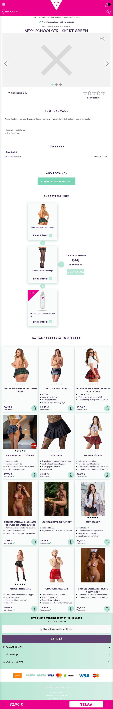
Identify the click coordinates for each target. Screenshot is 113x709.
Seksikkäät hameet (72, 17)
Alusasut (42, 17)
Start (35, 17)
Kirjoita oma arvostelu (56, 181)
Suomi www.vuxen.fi (56, 698)
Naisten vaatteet (55, 17)
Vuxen (67, 26)
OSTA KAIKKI (76, 271)
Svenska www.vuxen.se (56, 695)
